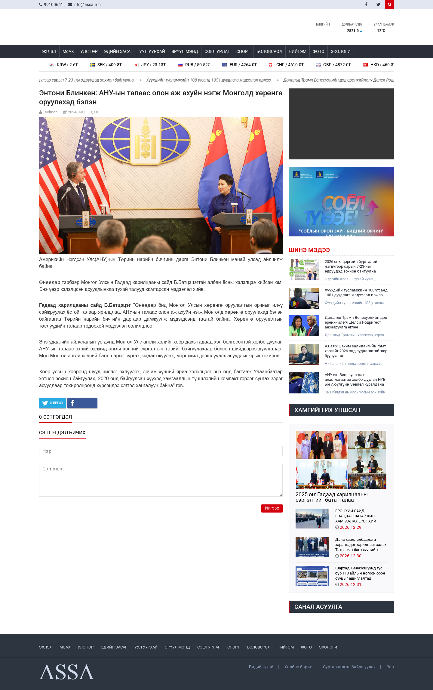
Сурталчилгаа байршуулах (349, 667)
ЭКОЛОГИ (341, 51)
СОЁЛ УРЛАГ (217, 51)
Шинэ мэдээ (309, 250)
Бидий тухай (261, 667)
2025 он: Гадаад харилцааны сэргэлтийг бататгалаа (332, 497)
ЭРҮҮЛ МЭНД (184, 51)
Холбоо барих (298, 667)
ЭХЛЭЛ (49, 51)
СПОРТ (243, 51)
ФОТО (318, 51)
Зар (390, 667)
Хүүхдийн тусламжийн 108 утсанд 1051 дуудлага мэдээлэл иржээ (211, 80)
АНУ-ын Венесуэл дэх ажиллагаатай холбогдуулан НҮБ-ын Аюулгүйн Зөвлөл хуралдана (356, 379)
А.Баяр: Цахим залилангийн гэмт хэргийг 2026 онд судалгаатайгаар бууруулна (356, 351)
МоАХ (68, 51)
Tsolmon (50, 112)
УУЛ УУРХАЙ (152, 51)
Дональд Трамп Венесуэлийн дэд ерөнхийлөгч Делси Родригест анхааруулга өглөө (356, 322)
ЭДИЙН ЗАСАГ (118, 51)
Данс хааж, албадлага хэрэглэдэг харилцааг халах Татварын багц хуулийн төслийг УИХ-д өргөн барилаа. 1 (360, 544)
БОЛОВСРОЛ (269, 51)
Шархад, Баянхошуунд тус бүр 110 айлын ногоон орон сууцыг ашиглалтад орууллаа (360, 573)
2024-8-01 (76, 112)
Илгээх (272, 508)
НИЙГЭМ (297, 51)
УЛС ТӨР (89, 51)
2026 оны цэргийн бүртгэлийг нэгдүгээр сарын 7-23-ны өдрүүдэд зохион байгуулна (352, 266)
